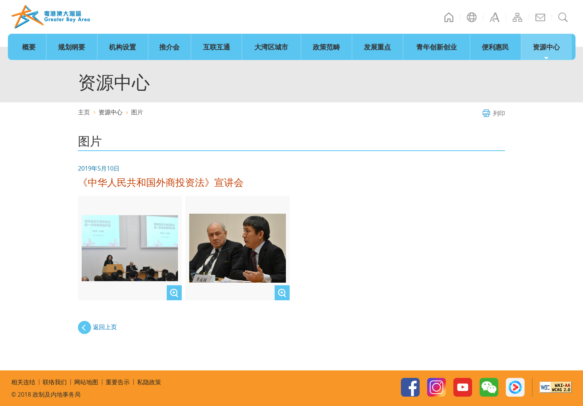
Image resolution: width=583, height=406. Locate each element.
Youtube (462, 387)
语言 (472, 17)
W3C (556, 387)
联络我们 (540, 17)
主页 (449, 17)
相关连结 (23, 382)
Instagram (436, 387)
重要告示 (118, 382)
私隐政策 (149, 382)
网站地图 (517, 17)
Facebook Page (410, 387)
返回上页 (105, 327)
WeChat (489, 387)
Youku (515, 387)
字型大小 (494, 17)
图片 (137, 112)
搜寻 (563, 17)
